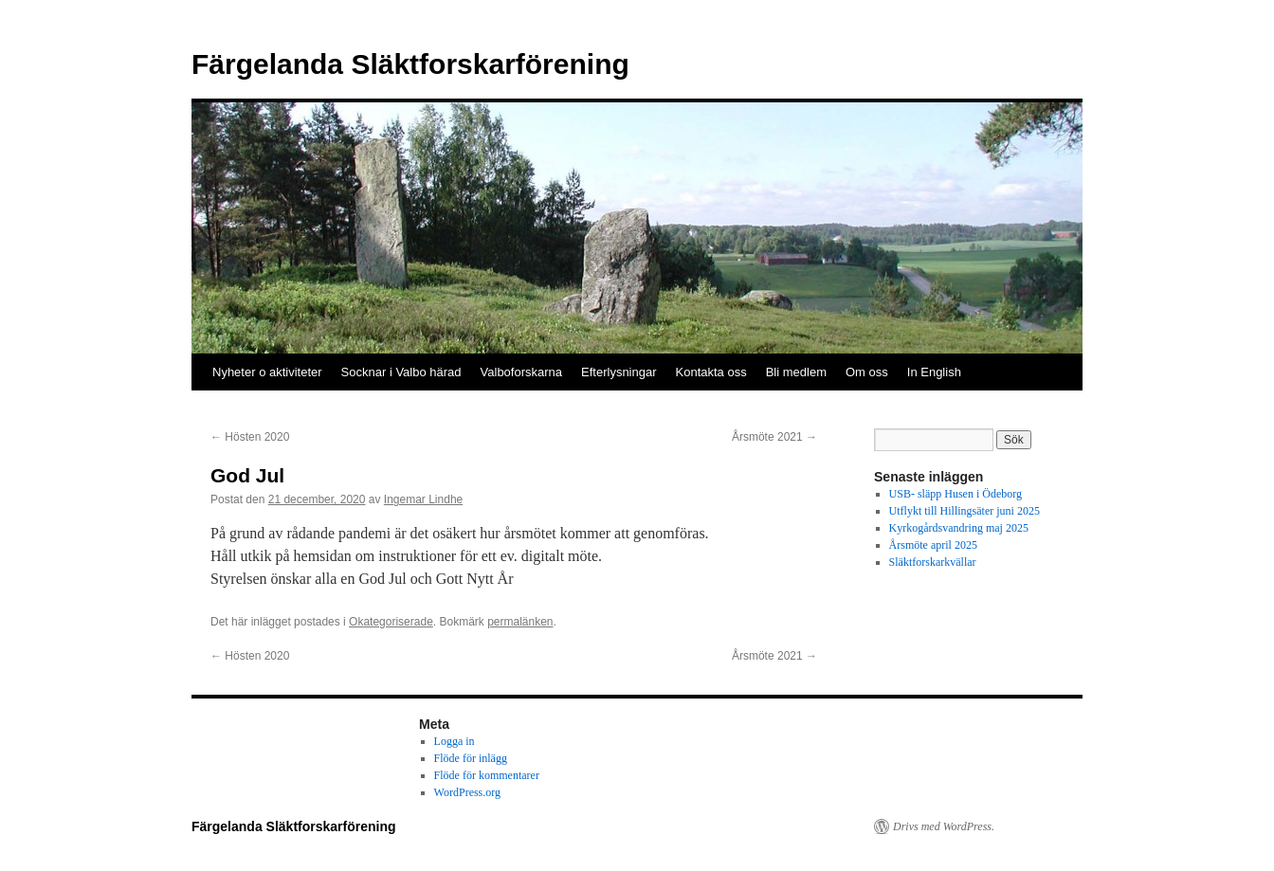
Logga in (454, 741)
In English (934, 372)
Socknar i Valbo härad (401, 372)
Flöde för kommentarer (486, 775)
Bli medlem (796, 372)
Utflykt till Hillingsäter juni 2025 (964, 510)
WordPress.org (467, 792)
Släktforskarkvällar (932, 562)
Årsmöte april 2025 (933, 545)
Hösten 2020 (249, 437)
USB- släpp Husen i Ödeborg (955, 493)
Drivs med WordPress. (943, 826)
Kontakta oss (711, 372)
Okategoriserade (391, 621)
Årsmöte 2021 (774, 437)
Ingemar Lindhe (423, 499)
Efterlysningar (618, 372)
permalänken (520, 621)
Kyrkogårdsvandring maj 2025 (958, 528)
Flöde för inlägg (470, 758)
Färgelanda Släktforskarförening (410, 64)
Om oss (867, 372)
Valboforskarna (521, 372)
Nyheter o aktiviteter (267, 372)
